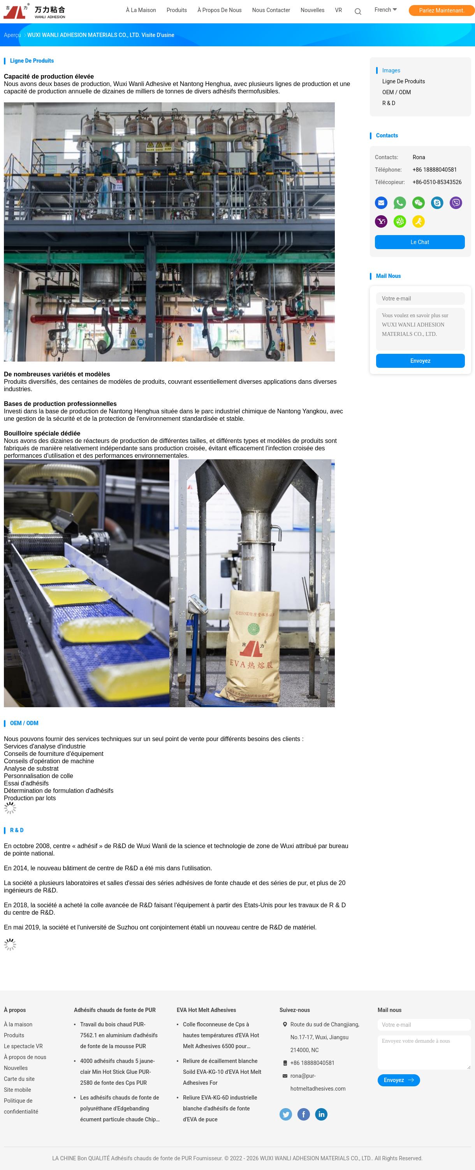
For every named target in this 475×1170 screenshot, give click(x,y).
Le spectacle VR (23, 1046)
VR (338, 10)
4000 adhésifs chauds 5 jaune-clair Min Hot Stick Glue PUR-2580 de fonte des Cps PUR (117, 1072)
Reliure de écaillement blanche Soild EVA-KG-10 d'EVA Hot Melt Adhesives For (222, 1072)
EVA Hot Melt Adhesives (206, 1010)
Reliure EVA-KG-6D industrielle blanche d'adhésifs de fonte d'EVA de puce (220, 1108)
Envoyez (420, 361)
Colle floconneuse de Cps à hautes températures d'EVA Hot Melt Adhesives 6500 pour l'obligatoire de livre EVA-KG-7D (221, 1036)
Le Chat (420, 242)
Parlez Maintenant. (442, 10)
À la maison (18, 1024)
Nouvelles (16, 1068)
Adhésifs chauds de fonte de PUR (115, 1010)
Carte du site (19, 1079)
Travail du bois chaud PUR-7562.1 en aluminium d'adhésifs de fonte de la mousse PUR (119, 1035)
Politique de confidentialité (21, 1106)
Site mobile (17, 1090)
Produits (14, 1035)
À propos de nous (25, 1057)
